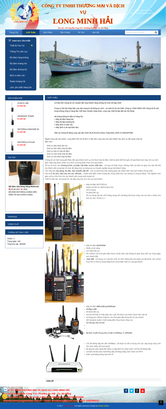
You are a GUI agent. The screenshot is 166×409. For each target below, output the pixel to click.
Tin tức (81, 32)
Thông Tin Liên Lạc (18, 51)
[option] (24, 106)
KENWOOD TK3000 (26, 116)
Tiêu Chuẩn (65, 32)
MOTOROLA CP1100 (26, 142)
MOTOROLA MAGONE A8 (28, 129)
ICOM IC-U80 (23, 103)
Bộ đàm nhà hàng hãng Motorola (24, 186)
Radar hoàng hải (17, 81)
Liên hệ (95, 32)
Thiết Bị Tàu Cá (17, 45)
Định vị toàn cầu (17, 75)
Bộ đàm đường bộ (18, 69)
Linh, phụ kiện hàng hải (21, 87)
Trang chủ (13, 32)
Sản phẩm (47, 32)
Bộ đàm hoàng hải (18, 63)
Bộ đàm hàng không (19, 57)
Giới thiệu (31, 32)
